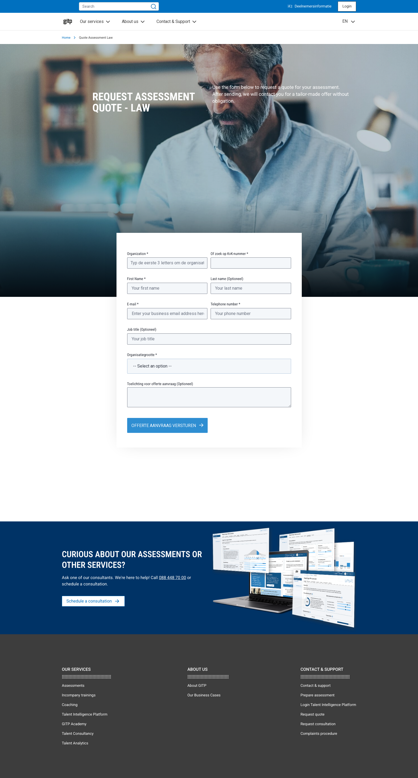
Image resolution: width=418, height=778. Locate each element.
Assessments (73, 686)
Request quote (312, 714)
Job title (141, 330)
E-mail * (133, 304)
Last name (227, 279)
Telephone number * (225, 304)
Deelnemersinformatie (309, 6)
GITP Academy (74, 724)
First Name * (136, 279)
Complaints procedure (318, 734)
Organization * (137, 254)
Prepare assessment (317, 695)
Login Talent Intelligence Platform (328, 705)
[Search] (153, 6)
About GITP (196, 686)
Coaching (70, 705)
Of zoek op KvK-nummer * (229, 254)
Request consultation (318, 724)
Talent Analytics (75, 743)
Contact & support (315, 686)
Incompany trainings (78, 695)
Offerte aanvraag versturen (162, 424)
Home (66, 37)
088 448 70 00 (172, 577)
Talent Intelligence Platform (84, 714)
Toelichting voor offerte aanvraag (160, 384)
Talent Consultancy (78, 734)
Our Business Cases (203, 695)
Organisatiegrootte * (142, 355)
